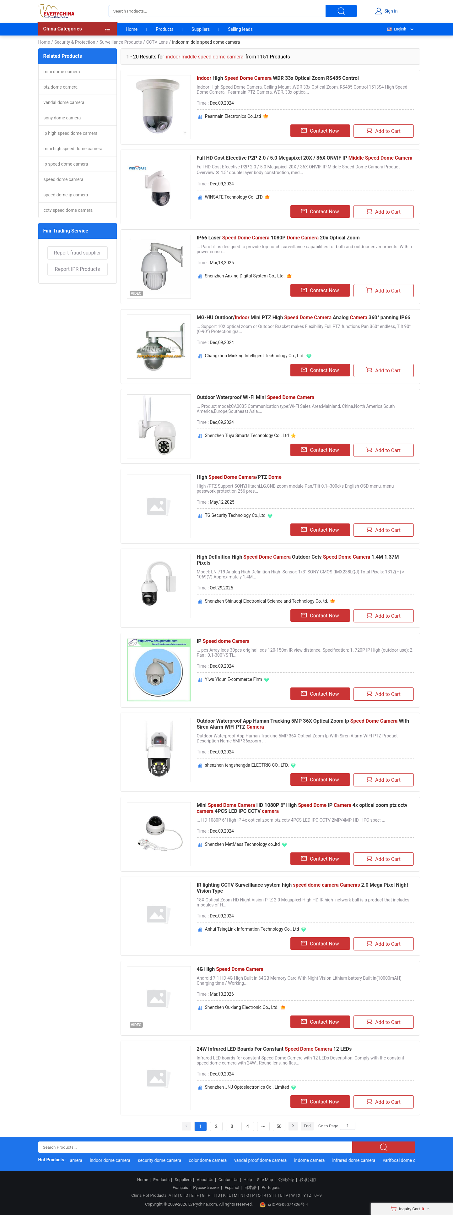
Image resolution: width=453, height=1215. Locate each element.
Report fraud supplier (77, 253)
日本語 (250, 1188)
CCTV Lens (157, 42)
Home (132, 29)
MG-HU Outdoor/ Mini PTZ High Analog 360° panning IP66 (304, 317)
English (396, 29)
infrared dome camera (357, 1160)
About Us (205, 1180)
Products (164, 29)
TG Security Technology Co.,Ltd (235, 515)
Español (232, 1188)
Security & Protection (74, 42)
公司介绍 (286, 1180)
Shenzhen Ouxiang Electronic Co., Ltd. (242, 1007)
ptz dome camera (61, 87)
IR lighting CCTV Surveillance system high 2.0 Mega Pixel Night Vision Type (302, 888)
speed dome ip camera (66, 194)
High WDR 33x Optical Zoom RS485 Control (278, 78)
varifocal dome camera (408, 1160)
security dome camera (162, 1160)
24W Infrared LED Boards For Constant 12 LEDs (274, 1049)
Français (180, 1188)
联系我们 (307, 1180)
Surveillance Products (121, 42)
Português (271, 1188)
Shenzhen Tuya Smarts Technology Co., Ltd (247, 435)
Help (248, 1180)
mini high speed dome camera (73, 148)
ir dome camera (312, 1160)
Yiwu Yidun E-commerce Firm (233, 679)
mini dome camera (62, 71)
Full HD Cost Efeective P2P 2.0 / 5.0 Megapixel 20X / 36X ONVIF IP (305, 158)
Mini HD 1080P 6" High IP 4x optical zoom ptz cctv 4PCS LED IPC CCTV (302, 808)
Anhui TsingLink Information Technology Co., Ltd (252, 929)
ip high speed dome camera (71, 133)
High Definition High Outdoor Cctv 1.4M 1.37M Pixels (298, 560)
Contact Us (228, 1180)
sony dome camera (62, 117)
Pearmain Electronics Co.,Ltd (233, 116)
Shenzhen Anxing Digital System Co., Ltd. (245, 275)
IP (223, 641)
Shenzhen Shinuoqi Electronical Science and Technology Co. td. (266, 601)
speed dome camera (64, 179)
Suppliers (200, 29)
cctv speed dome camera (68, 210)
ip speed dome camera (66, 164)
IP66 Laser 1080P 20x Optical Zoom (278, 238)
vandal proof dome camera (263, 1160)
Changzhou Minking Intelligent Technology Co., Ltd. (255, 355)
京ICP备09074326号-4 (284, 1204)
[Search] (347, 1126)
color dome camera (211, 1160)
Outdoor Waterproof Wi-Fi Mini (256, 397)
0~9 (317, 1195)
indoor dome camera (113, 1160)
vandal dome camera (64, 102)
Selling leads (240, 29)
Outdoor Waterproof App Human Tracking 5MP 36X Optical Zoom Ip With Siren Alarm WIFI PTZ (303, 724)
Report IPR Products (77, 269)
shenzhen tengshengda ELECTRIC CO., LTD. (247, 765)
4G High (230, 969)
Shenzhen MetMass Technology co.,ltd (242, 844)
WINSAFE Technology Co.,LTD (234, 197)
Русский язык (206, 1188)
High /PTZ (239, 477)
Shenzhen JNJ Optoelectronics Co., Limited (247, 1087)
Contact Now (320, 131)
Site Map (265, 1180)
